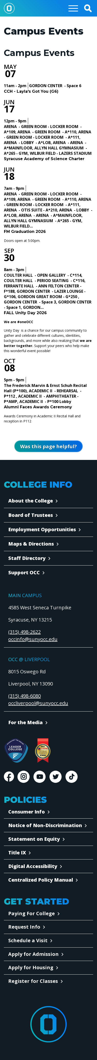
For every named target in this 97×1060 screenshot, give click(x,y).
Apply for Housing (30, 967)
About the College (30, 500)
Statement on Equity (34, 839)
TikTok (71, 777)
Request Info (24, 926)
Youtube (39, 777)
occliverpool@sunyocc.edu (38, 703)
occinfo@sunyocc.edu (32, 639)
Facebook (9, 777)
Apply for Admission (33, 954)
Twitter (55, 777)
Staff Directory (27, 558)
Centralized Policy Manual (40, 880)
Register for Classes (33, 981)
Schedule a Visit (28, 940)
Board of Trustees (30, 515)
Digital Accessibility (32, 866)
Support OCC (24, 572)
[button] (87, 8)
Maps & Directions (31, 543)
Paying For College (31, 913)
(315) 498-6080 (24, 696)
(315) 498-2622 (24, 632)
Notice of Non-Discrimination (45, 825)
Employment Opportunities (42, 529)
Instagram (23, 777)
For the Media (25, 722)
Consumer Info (26, 811)
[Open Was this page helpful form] (48, 446)
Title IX (17, 852)
